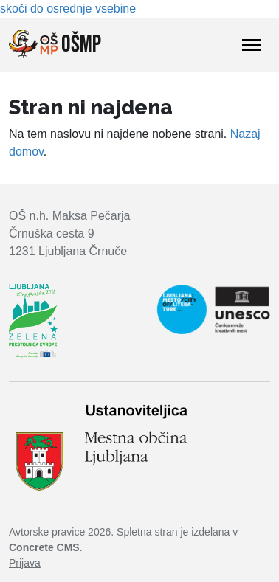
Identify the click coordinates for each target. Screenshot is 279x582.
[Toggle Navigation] (251, 45)
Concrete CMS (44, 547)
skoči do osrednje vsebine (68, 8)
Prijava (25, 563)
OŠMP (55, 44)
